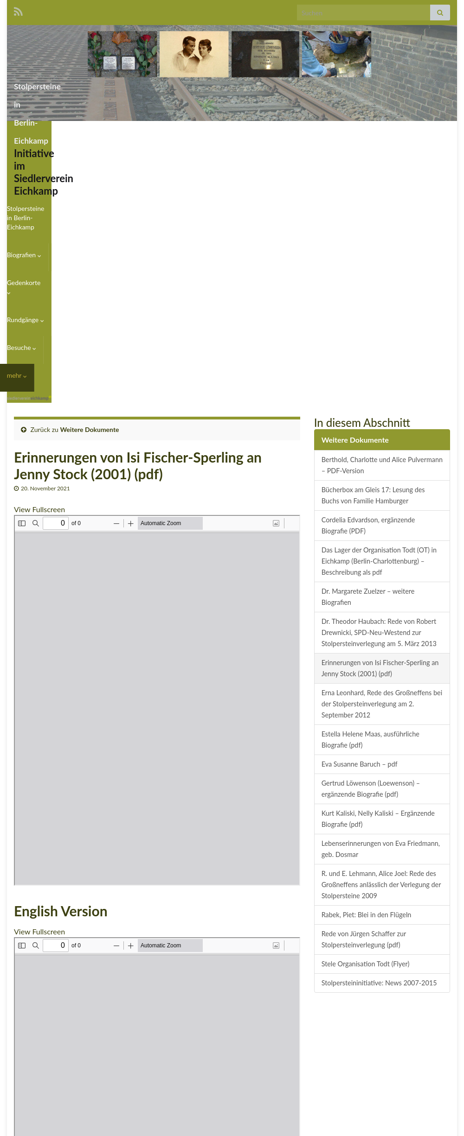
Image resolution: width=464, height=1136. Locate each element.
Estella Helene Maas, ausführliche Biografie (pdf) (370, 508)
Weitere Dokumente (89, 199)
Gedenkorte (300, 132)
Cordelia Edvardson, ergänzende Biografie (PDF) (368, 294)
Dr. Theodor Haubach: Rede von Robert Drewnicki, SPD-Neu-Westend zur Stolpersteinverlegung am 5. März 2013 (379, 402)
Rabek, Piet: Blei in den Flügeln (367, 684)
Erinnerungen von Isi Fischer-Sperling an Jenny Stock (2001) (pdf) (380, 437)
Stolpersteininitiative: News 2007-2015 (379, 752)
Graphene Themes (87, 1124)
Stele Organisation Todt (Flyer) (366, 733)
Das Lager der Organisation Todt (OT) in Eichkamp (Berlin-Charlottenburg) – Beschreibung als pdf (379, 330)
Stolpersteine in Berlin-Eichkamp (121, 84)
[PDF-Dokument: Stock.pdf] (157, 469)
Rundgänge (352, 132)
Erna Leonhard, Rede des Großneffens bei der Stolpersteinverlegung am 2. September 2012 (382, 473)
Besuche (400, 132)
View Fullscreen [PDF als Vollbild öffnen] (39, 278)
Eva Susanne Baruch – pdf (360, 533)
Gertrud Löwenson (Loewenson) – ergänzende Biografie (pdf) (371, 557)
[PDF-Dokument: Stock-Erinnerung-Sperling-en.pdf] (157, 891)
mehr (440, 132)
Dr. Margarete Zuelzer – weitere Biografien (368, 365)
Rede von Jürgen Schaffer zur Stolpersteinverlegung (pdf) (364, 708)
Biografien (249, 132)
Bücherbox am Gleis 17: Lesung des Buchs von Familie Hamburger (373, 264)
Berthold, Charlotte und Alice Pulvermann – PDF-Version (382, 234)
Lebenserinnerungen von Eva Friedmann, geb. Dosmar (381, 618)
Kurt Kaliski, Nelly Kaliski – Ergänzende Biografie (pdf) (378, 587)
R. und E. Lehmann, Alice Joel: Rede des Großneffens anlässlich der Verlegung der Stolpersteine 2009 (381, 654)
